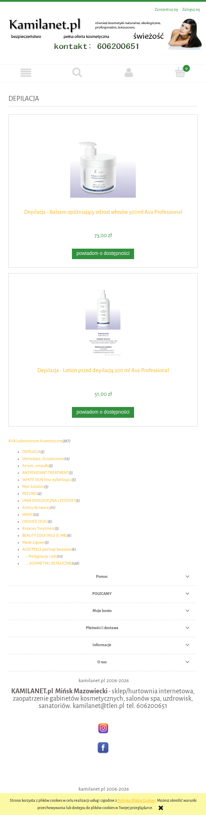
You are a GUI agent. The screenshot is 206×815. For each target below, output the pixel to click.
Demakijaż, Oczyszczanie (43, 458)
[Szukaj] (77, 72)
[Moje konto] (128, 72)
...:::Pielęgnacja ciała (39, 556)
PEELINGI (30, 493)
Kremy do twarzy (36, 507)
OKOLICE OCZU (35, 521)
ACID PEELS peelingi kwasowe (47, 549)
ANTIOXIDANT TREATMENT (45, 472)
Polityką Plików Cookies (136, 800)
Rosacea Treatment (38, 528)
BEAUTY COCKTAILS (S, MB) (44, 535)
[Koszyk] (180, 72)
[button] (25, 72)
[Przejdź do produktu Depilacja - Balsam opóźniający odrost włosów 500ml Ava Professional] (103, 164)
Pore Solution (33, 486)
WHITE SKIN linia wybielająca (47, 479)
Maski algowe (33, 542)
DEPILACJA (31, 452)
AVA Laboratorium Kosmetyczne (35, 441)
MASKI (28, 514)
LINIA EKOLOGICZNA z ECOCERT (49, 500)
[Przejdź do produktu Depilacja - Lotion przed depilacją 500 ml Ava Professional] (103, 322)
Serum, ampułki (35, 465)
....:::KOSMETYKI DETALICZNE (47, 563)
